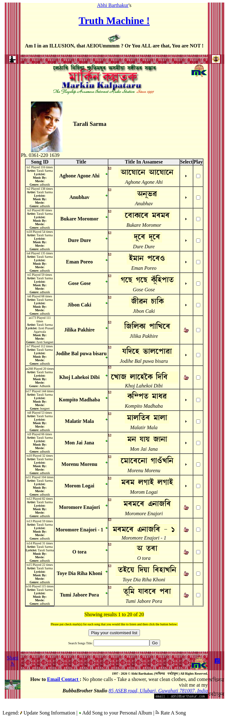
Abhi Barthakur (113, 5)
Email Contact (63, 679)
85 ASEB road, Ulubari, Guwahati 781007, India (158, 690)
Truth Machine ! (114, 20)
